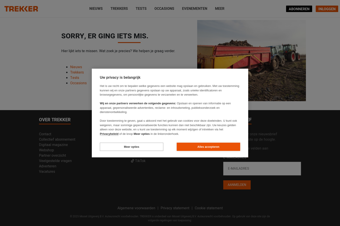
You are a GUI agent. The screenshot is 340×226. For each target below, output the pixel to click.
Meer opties (131, 146)
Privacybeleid (109, 134)
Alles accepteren (208, 146)
